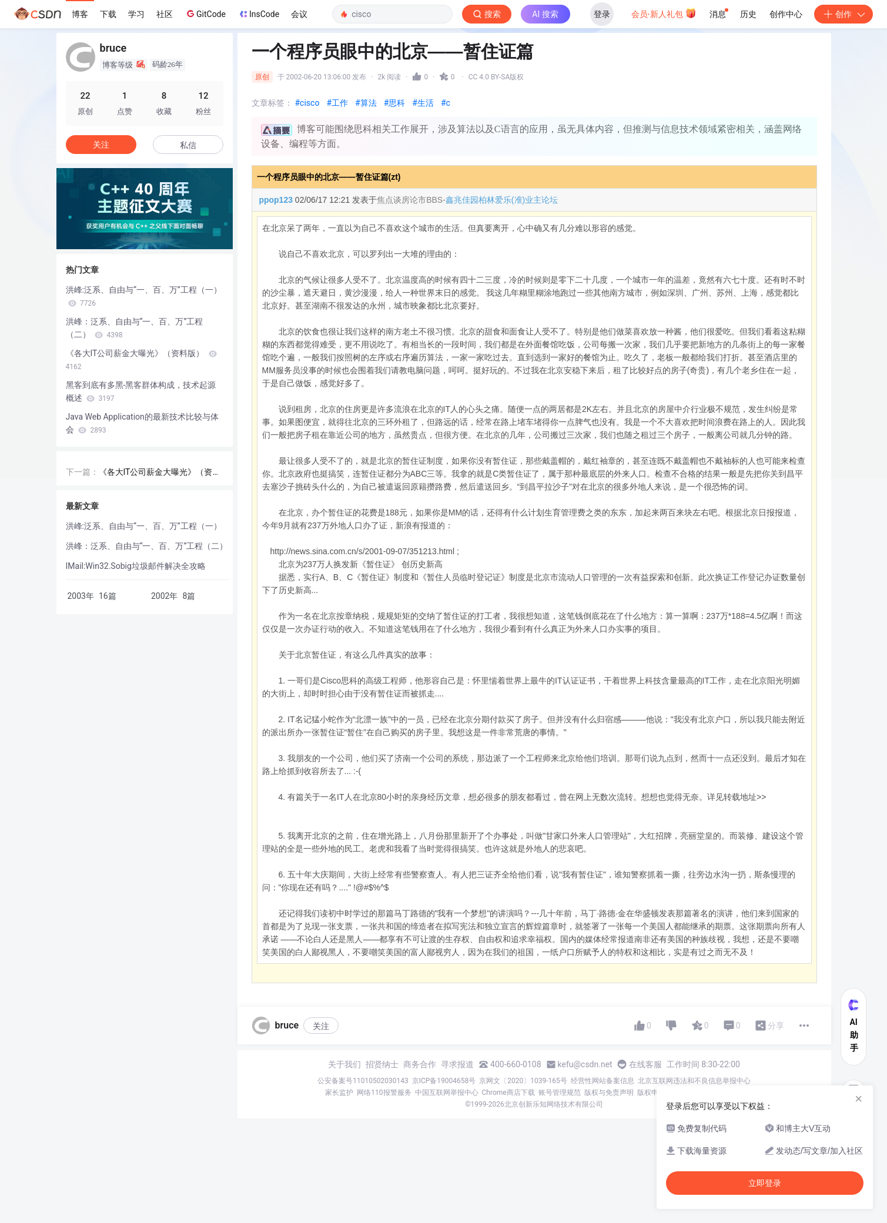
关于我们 (344, 1064)
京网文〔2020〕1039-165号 (523, 1081)
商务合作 (419, 1064)
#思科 (395, 103)
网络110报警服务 (384, 1092)
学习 (136, 14)
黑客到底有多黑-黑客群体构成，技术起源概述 (141, 391)
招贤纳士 (382, 1064)
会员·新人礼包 (664, 13)
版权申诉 (651, 1092)
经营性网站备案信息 (602, 1081)
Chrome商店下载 (508, 1092)
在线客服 (645, 1064)
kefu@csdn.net (585, 1064)
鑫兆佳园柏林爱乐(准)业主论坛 (502, 200)
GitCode (205, 14)
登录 (602, 14)
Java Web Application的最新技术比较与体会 (142, 423)
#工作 (337, 103)
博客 (80, 14)
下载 (108, 14)
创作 (843, 14)
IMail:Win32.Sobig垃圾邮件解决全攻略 (136, 566)
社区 (164, 14)
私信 (188, 145)
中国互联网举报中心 (446, 1092)
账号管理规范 (559, 1092)
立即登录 (764, 1183)
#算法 (366, 103)
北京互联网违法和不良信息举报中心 (694, 1081)
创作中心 (785, 14)
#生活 (423, 103)
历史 (748, 14)
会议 (299, 14)
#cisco (307, 103)
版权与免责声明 (609, 1092)
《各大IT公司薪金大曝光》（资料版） (141, 360)
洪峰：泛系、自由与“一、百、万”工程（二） (134, 328)
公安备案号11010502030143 (362, 1081)
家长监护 (339, 1092)
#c (445, 103)
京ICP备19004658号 (444, 1081)
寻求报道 (457, 1064)
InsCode (258, 14)
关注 (321, 1026)
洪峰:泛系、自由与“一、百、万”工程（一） (144, 296)
